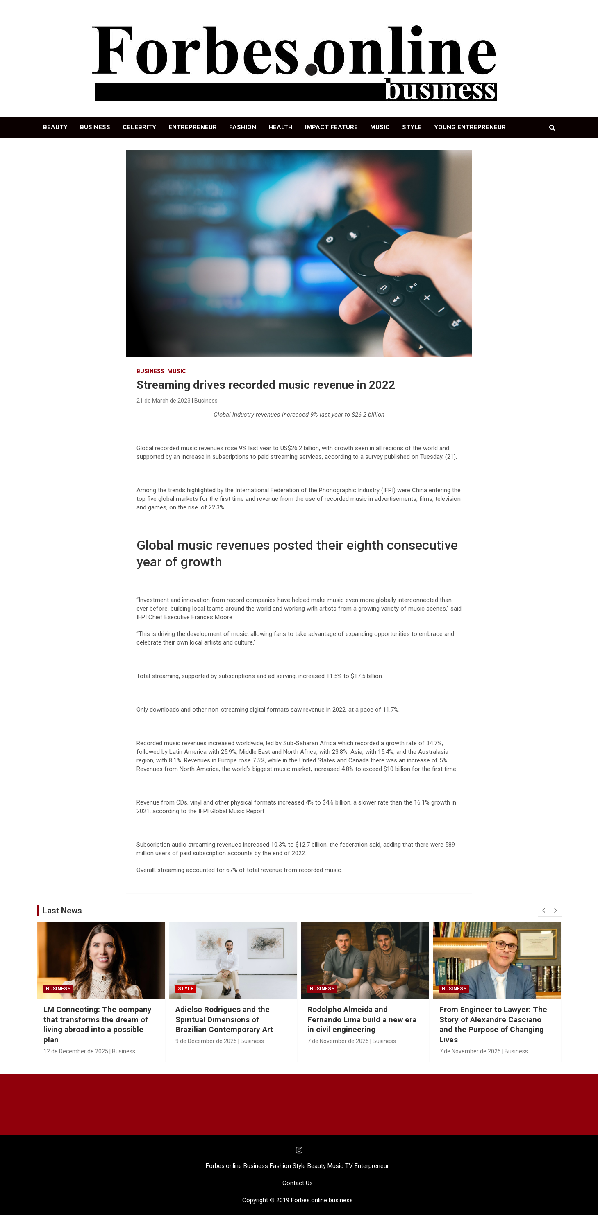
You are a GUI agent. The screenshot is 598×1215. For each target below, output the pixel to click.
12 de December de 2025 (75, 1051)
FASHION (242, 127)
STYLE (412, 127)
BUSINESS (95, 127)
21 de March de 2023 (163, 400)
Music (176, 371)
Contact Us (297, 1183)
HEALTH (280, 127)
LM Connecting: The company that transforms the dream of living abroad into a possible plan (97, 1024)
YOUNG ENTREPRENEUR (470, 127)
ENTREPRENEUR (192, 127)
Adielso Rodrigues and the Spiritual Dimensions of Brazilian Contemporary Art (224, 1019)
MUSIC (380, 127)
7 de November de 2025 (338, 1041)
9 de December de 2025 (206, 1041)
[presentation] (544, 910)
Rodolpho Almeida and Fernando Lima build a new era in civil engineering (361, 1019)
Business (150, 371)
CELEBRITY (139, 127)
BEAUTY (55, 127)
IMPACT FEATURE (331, 127)
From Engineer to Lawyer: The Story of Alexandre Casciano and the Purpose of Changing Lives (493, 1024)
